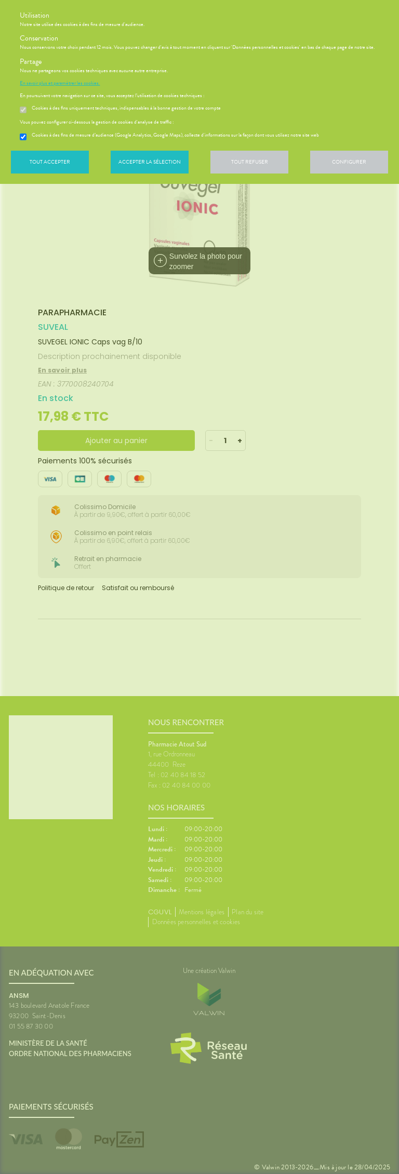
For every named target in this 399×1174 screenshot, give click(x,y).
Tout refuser (249, 162)
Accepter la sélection (149, 162)
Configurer (349, 162)
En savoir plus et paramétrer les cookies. (60, 83)
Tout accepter (50, 162)
